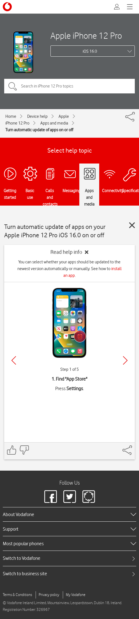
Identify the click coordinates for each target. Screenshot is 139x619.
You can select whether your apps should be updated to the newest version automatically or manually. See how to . (69, 268)
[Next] (125, 360)
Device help (37, 116)
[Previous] (13, 360)
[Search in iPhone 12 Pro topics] (69, 86)
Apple (64, 116)
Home (10, 116)
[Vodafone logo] (7, 6)
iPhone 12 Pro (17, 123)
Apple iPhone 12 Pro (86, 35)
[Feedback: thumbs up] (12, 450)
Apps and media (54, 123)
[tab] (69, 558)
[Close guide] (132, 225)
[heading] (69, 514)
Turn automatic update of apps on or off (39, 129)
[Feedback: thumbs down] (24, 450)
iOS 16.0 (90, 51)
